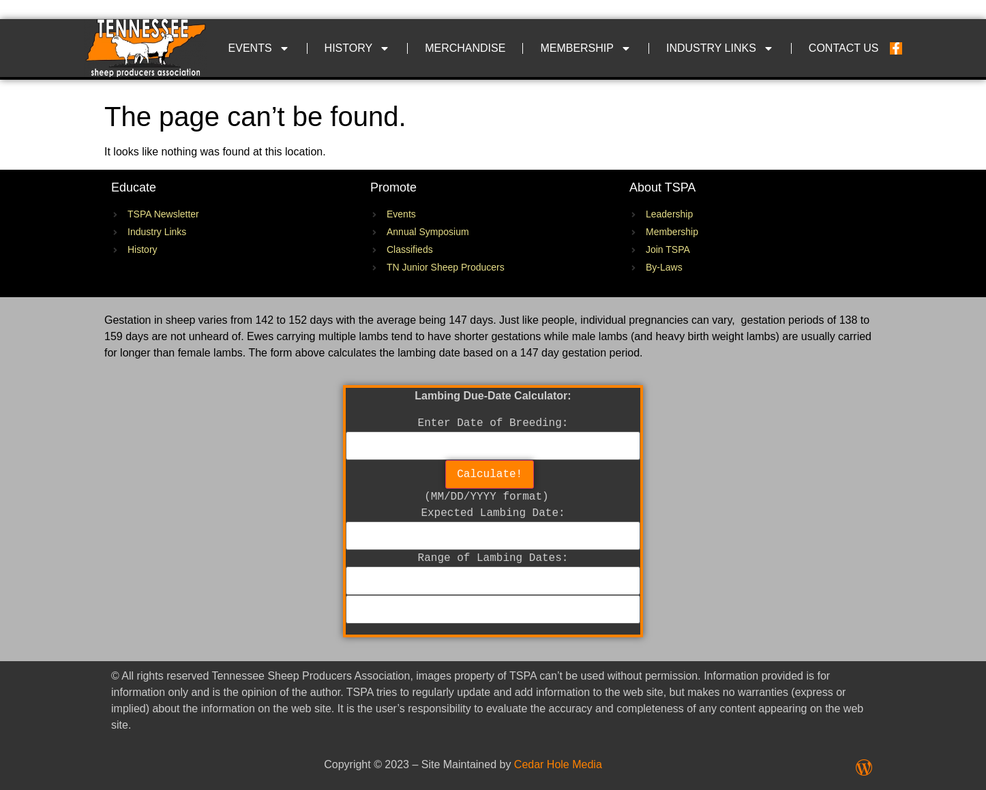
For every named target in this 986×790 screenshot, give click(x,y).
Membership (585, 48)
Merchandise (465, 48)
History (358, 48)
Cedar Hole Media (558, 764)
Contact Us (844, 48)
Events (259, 48)
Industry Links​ (720, 48)
